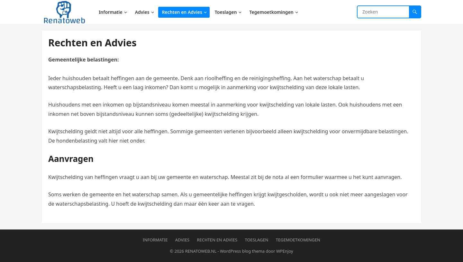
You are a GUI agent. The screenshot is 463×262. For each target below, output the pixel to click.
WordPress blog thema (242, 251)
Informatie (155, 240)
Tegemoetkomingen (298, 240)
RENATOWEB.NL (200, 251)
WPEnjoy (284, 251)
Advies (182, 240)
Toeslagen (256, 240)
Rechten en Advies (217, 240)
